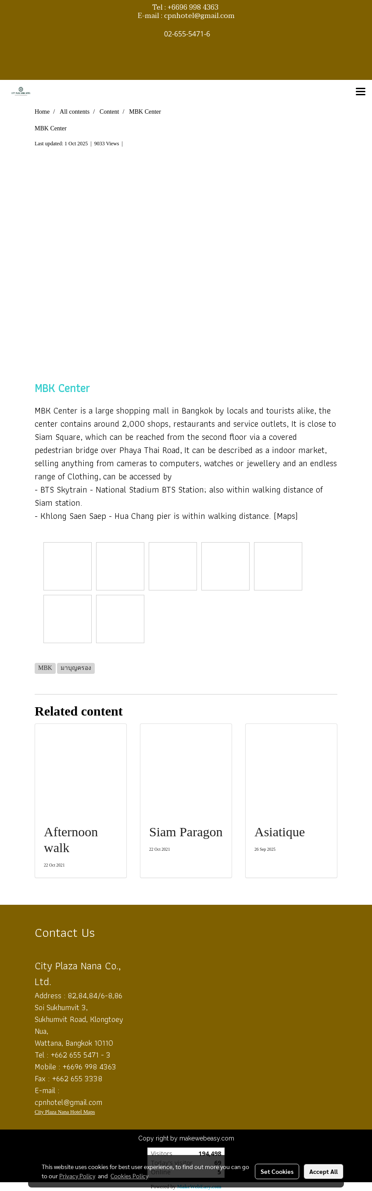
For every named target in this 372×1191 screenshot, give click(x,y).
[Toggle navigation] (360, 92)
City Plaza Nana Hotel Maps (65, 1112)
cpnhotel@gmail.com (68, 1102)
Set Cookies (277, 1171)
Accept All (323, 1171)
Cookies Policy (129, 1176)
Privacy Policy (77, 1176)
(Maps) (286, 516)
